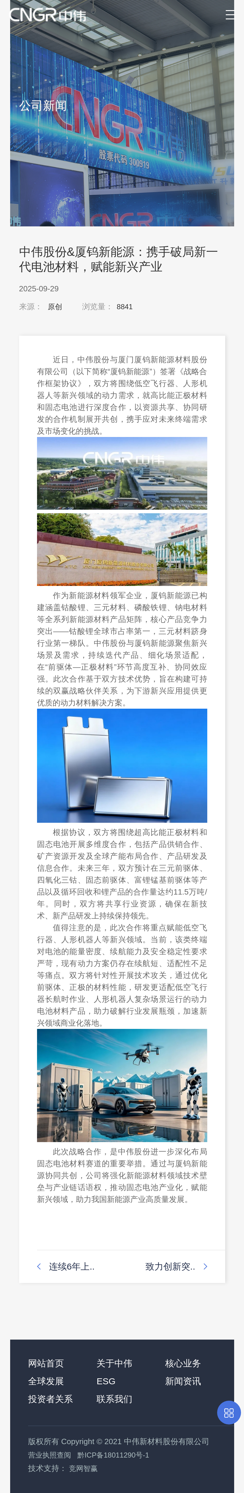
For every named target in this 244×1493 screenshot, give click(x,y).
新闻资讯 (183, 1381)
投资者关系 (50, 1399)
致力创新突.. (170, 1266)
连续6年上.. (72, 1266)
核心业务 (183, 1363)
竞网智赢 (83, 1468)
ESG (105, 1381)
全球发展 (46, 1381)
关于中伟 (114, 1363)
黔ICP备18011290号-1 (113, 1455)
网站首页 (46, 1363)
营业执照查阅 (49, 1455)
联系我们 (114, 1399)
